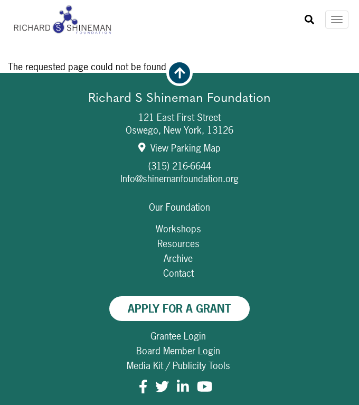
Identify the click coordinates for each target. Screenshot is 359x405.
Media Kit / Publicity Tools (178, 365)
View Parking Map (179, 148)
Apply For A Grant (179, 309)
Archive (178, 258)
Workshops (178, 229)
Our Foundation (179, 207)
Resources (178, 243)
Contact (178, 273)
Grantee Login (178, 336)
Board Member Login (178, 350)
